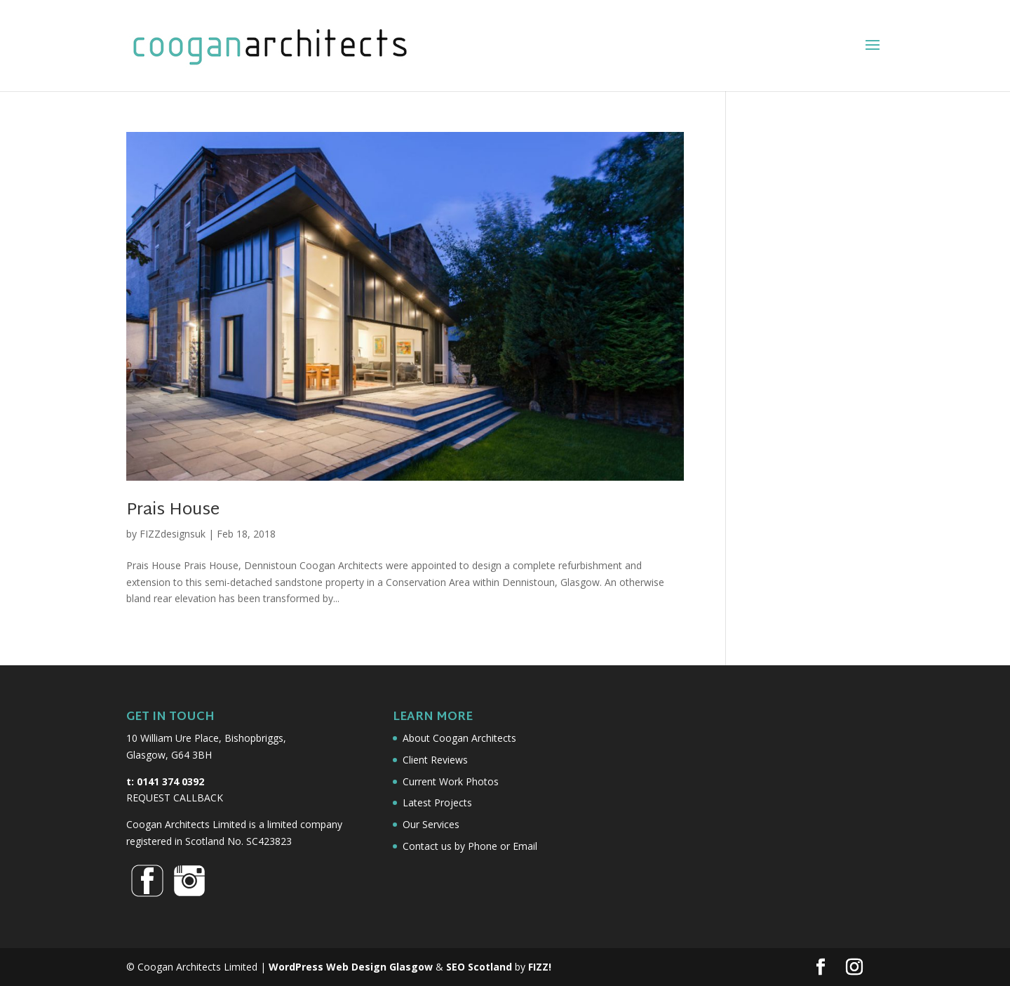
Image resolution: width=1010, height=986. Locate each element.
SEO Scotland (479, 966)
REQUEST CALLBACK (174, 797)
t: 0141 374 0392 (165, 781)
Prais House (173, 510)
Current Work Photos (451, 781)
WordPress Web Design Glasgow (351, 966)
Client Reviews (435, 759)
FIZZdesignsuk (173, 533)
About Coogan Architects (459, 738)
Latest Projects (437, 802)
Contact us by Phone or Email (470, 846)
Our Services (431, 824)
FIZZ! (539, 966)
